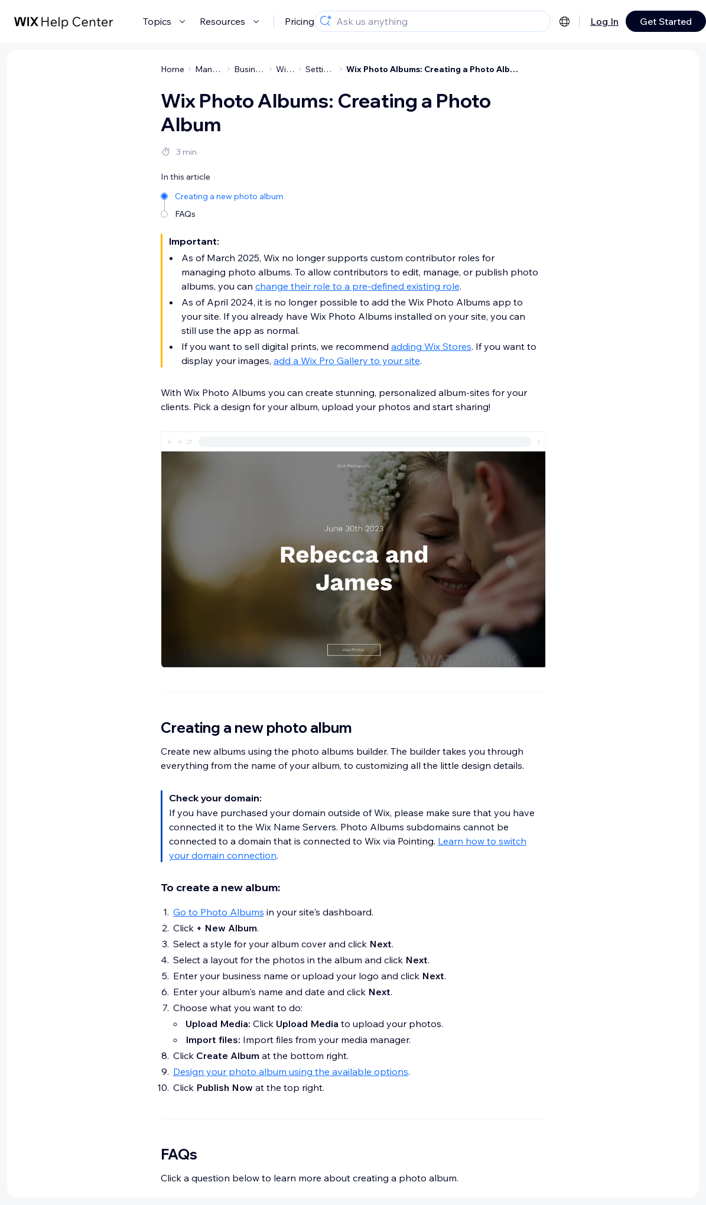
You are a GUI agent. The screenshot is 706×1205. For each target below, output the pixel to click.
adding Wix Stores (431, 346)
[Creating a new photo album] (223, 195)
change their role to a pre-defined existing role (357, 286)
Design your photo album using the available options (290, 1071)
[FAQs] (223, 213)
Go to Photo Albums (218, 912)
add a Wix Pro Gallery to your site (347, 360)
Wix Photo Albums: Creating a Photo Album (434, 69)
